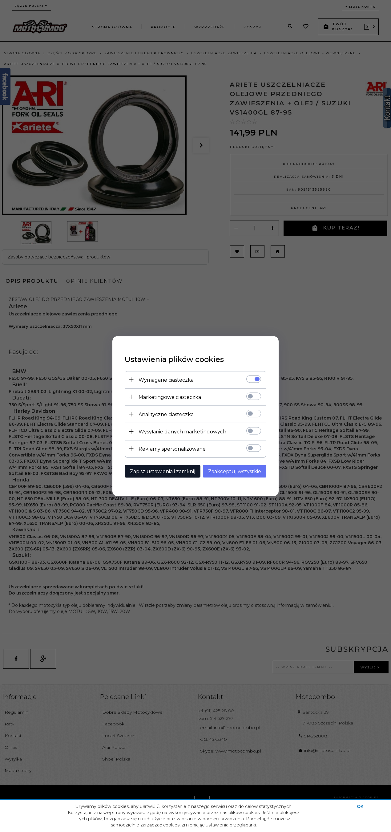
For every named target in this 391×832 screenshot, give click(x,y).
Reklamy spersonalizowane (172, 449)
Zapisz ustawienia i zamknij (162, 471)
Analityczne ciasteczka (166, 414)
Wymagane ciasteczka (166, 380)
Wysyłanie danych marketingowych (182, 431)
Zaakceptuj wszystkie (234, 471)
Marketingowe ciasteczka (170, 397)
